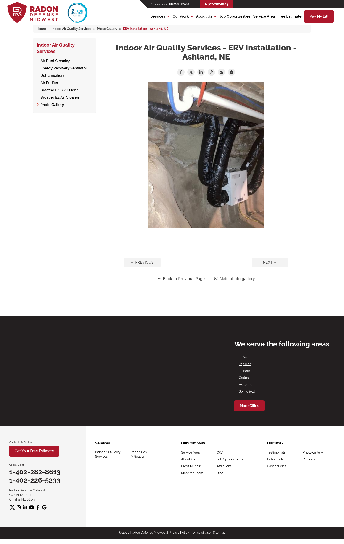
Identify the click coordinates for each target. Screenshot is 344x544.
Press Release (191, 466)
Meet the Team (192, 473)
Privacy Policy (179, 532)
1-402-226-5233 (34, 480)
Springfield (247, 391)
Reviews (309, 459)
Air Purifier (49, 82)
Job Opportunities (235, 16)
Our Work (180, 16)
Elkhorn (244, 371)
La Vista (244, 357)
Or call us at (16, 464)
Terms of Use (201, 532)
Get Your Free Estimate (34, 451)
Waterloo (245, 384)
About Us (204, 16)
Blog (220, 473)
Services (158, 16)
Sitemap (219, 532)
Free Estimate (290, 16)
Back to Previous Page (181, 278)
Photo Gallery (52, 104)
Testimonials (276, 452)
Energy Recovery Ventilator (63, 67)
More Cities (249, 406)
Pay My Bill (319, 16)
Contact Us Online (20, 442)
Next (270, 262)
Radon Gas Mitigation (139, 454)
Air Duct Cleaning (55, 60)
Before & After (277, 459)
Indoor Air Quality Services (56, 47)
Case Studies (276, 466)
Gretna (244, 378)
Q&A (220, 452)
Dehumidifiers (52, 75)
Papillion (245, 364)
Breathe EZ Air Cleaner (59, 97)
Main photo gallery (234, 278)
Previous (142, 262)
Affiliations (224, 466)
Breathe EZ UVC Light (59, 89)
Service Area (264, 16)
